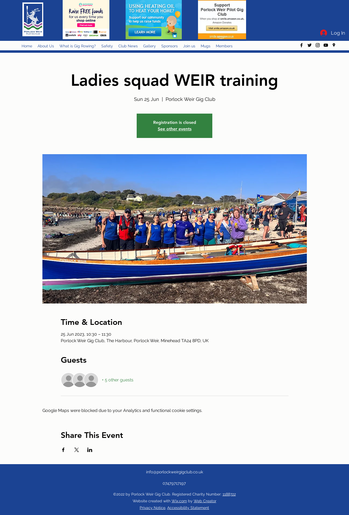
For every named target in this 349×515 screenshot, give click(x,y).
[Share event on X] (76, 450)
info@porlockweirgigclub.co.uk (174, 472)
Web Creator (205, 501)
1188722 (229, 494)
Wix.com (179, 501)
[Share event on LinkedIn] (89, 450)
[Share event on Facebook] (63, 450)
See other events (175, 128)
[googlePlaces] (334, 45)
